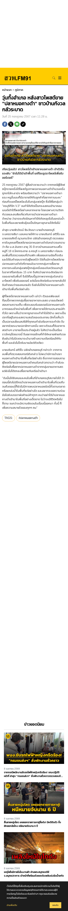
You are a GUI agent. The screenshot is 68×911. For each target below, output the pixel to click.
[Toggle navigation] (60, 78)
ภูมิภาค (19, 89)
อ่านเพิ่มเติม (12, 905)
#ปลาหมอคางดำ (28, 417)
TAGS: (8, 417)
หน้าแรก (7, 89)
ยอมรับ (55, 905)
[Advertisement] (34, 34)
